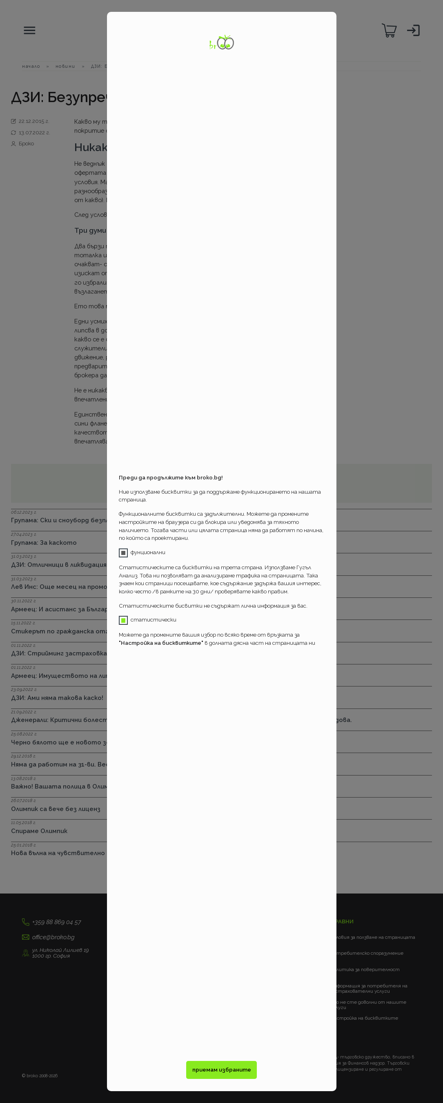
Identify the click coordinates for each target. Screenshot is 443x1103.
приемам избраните (221, 1070)
